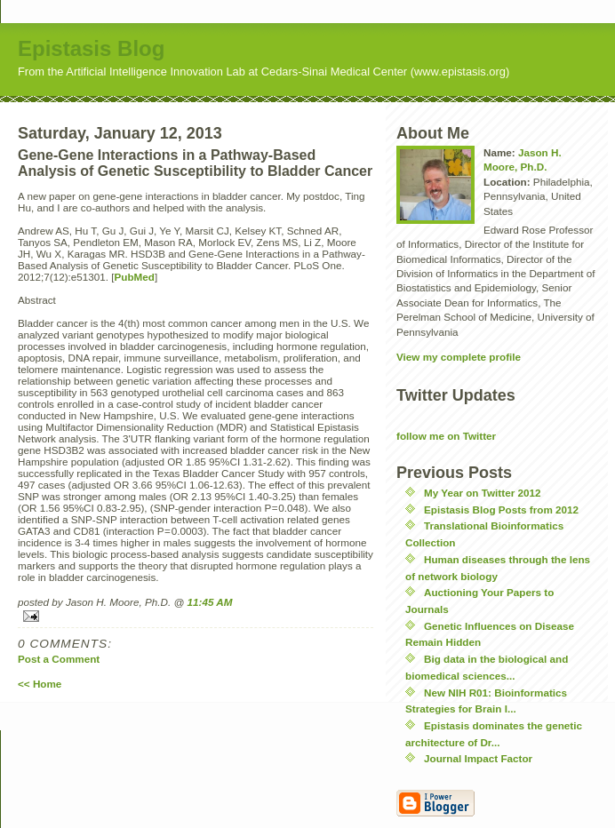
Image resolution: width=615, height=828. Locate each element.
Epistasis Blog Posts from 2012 (501, 509)
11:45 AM (210, 602)
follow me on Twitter (446, 436)
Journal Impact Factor (478, 758)
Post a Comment (59, 659)
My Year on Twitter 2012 (482, 492)
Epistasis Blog (91, 48)
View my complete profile (458, 356)
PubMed (135, 277)
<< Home (39, 683)
